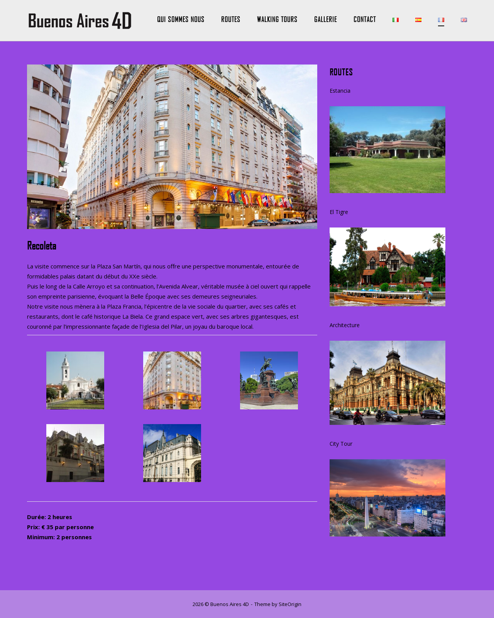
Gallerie (325, 19)
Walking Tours (277, 19)
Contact (365, 19)
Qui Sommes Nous (181, 19)
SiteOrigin (290, 604)
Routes (230, 19)
